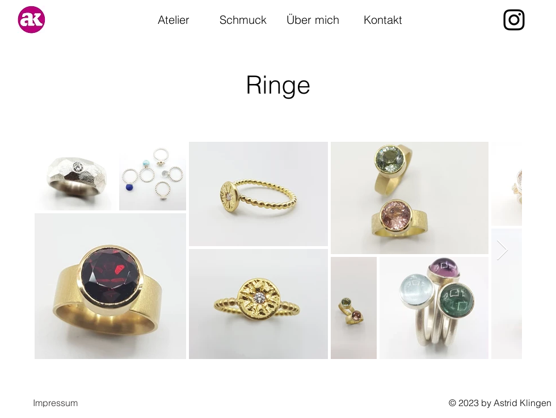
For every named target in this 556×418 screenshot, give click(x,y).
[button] (55, 402)
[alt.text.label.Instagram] (514, 20)
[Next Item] (502, 250)
